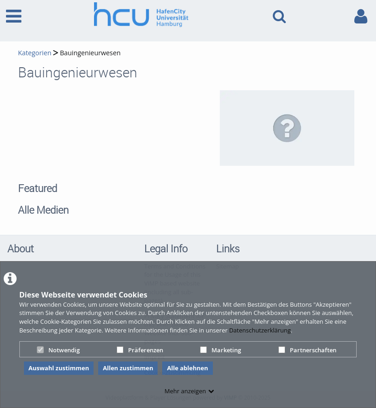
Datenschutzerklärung (260, 330)
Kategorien (34, 52)
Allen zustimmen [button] (128, 368)
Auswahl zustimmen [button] (59, 368)
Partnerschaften (307, 350)
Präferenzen (140, 350)
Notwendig (58, 350)
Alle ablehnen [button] (187, 368)
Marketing (220, 350)
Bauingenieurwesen (90, 52)
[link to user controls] (361, 16)
